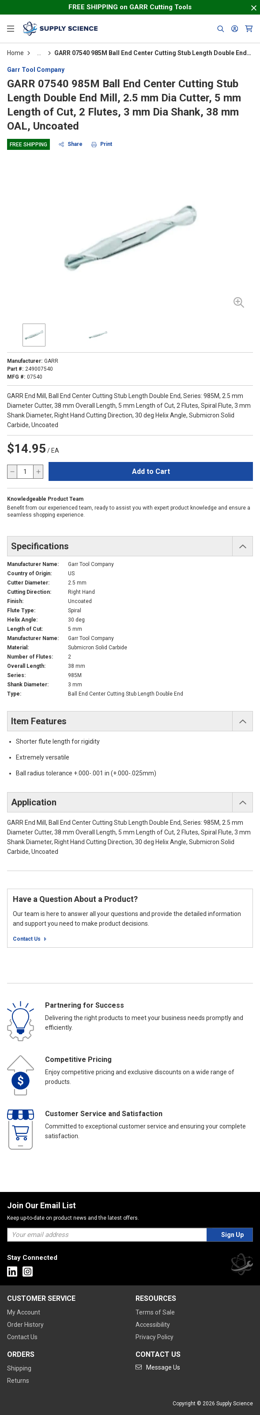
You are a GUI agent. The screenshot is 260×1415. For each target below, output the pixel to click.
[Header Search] (220, 28)
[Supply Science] (242, 1265)
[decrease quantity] (12, 471)
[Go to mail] (158, 1367)
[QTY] (25, 471)
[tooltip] (39, 53)
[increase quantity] (38, 471)
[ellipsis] (39, 53)
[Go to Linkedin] (12, 1271)
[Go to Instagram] (28, 1271)
